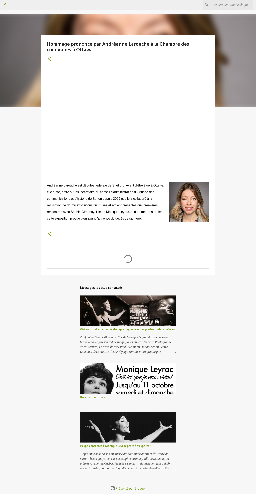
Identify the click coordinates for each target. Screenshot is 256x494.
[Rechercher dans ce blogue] (232, 5)
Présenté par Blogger (128, 488)
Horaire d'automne (92, 397)
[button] (49, 59)
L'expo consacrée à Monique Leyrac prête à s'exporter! (115, 446)
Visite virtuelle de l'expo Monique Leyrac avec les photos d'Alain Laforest (128, 329)
